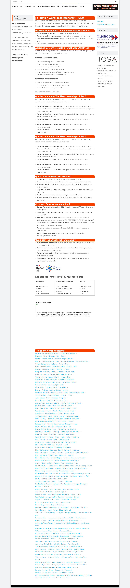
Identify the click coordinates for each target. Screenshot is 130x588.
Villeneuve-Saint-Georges (47, 568)
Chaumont (67, 419)
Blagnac (37, 390)
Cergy (64, 568)
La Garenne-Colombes (42, 534)
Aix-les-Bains (65, 461)
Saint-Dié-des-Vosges (47, 503)
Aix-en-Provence (45, 367)
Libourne (65, 390)
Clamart (44, 521)
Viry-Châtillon (75, 508)
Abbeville (70, 490)
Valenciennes (62, 430)
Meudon (51, 521)
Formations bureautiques (46, 6)
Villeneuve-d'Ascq (61, 427)
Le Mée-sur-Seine (53, 477)
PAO (58, 6)
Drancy (37, 552)
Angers (56, 417)
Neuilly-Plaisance (75, 547)
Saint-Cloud (71, 534)
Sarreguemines (59, 424)
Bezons (54, 573)
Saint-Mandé (69, 555)
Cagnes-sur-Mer (67, 359)
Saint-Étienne (44, 409)
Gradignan (38, 393)
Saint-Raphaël (39, 497)
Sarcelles (55, 578)
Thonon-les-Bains (47, 464)
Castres (41, 492)
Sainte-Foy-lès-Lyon (69, 458)
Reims (37, 419)
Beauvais (42, 440)
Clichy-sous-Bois (53, 542)
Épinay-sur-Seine (67, 550)
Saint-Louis (67, 450)
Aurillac (37, 375)
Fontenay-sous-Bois (64, 552)
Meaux (72, 471)
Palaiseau (38, 508)
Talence (50, 396)
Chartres (43, 385)
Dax (58, 406)
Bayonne (59, 445)
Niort (64, 490)
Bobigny (63, 544)
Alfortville (50, 555)
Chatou (54, 482)
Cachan (37, 560)
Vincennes (69, 563)
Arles (75, 367)
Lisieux (53, 372)
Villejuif (37, 565)
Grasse (63, 357)
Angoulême (45, 375)
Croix (78, 432)
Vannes (64, 422)
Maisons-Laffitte (83, 477)
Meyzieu (70, 456)
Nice (57, 362)
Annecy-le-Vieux (59, 464)
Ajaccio (62, 578)
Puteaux (37, 521)
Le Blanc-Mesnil (46, 552)
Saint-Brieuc (39, 380)
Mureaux (44, 479)
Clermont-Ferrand (45, 445)
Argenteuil (38, 578)
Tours (66, 401)
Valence (58, 383)
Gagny (55, 552)
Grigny (53, 505)
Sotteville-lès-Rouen (47, 469)
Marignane (38, 372)
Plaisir (65, 479)
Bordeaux (46, 393)
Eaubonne (89, 576)
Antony (37, 523)
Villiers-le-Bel (47, 578)
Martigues (45, 370)
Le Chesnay (68, 482)
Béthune (60, 443)
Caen (73, 372)
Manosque (51, 357)
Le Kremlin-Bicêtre (53, 557)
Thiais (53, 563)
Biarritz (66, 445)
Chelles (37, 471)
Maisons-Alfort (81, 565)
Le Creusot (81, 458)
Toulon (78, 495)
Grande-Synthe (65, 437)
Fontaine (63, 404)
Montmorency (71, 568)
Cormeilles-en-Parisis (42, 576)
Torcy (43, 471)
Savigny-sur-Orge (40, 518)
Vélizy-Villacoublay (55, 490)
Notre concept (17, 6)
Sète (47, 398)
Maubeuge (48, 432)
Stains (61, 547)
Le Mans (56, 461)
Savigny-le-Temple (41, 477)
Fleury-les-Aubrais (51, 414)
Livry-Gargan (62, 539)
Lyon (36, 456)
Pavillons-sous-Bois (77, 537)
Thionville (50, 424)
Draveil (48, 505)
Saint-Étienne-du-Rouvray (78, 466)
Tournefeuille (62, 388)
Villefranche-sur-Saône (56, 453)
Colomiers (48, 388)
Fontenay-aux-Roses (50, 529)
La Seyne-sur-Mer (51, 497)
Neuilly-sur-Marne (79, 550)
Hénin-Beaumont (64, 440)
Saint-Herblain (71, 409)
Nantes (66, 411)
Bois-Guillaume (64, 466)
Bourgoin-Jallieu (40, 406)
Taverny (70, 573)
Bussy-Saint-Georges (77, 474)
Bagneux (38, 537)
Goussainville (59, 571)
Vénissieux (44, 453)
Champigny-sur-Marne (59, 565)
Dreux (50, 385)
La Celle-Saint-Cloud (41, 490)
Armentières (52, 435)
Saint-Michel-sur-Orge (50, 508)
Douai (45, 435)
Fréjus (73, 495)
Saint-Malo (49, 401)
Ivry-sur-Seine (71, 565)
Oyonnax (38, 354)
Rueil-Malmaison (74, 521)
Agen (72, 414)
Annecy (37, 464)
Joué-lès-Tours (40, 404)
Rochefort (68, 375)
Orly (36, 568)
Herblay (45, 571)
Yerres (56, 510)
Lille (69, 427)
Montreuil (53, 539)
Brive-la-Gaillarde (53, 377)
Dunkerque (38, 435)
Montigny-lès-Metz (71, 424)
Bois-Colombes (81, 518)
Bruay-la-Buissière (70, 443)
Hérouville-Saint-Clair (63, 372)
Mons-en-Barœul (40, 430)
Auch (50, 390)
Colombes (38, 529)
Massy (50, 510)
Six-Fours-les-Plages (54, 495)
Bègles (53, 393)
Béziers (42, 398)
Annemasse (69, 464)
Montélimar (66, 383)
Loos (49, 430)
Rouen (90, 466)
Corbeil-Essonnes (40, 510)
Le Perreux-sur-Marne (67, 557)
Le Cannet (58, 359)
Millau (66, 364)
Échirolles (71, 404)
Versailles (38, 482)
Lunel (37, 401)
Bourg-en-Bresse (47, 354)
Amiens (77, 490)
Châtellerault (65, 500)
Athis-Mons (38, 513)
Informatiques (29, 6)
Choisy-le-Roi (59, 555)
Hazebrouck (39, 432)
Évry (42, 505)
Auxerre (62, 503)
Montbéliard (69, 380)
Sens (57, 503)
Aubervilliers (39, 544)
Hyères (63, 492)
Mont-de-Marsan (66, 406)
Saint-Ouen (51, 550)
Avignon (37, 500)
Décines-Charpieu (56, 458)
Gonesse (38, 573)
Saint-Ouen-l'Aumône (63, 576)
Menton (37, 362)
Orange (76, 497)
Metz (43, 424)
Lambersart (70, 435)
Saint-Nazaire (39, 414)
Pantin (66, 547)
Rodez (61, 364)
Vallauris (38, 359)
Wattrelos (51, 427)
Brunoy (37, 505)
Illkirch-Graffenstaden (42, 450)
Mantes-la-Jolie (58, 484)
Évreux (37, 385)
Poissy (59, 479)
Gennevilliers (55, 534)
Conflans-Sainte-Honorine (43, 484)
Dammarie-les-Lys (52, 471)
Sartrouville (52, 479)
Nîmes (37, 388)
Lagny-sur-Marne (68, 469)
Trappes (60, 482)
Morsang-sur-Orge (49, 513)
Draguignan (65, 495)
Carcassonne (45, 364)
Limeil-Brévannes (40, 555)
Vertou (61, 411)
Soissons (57, 354)
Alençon (49, 440)
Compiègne (75, 437)
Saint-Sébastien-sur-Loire (43, 411)
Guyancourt (46, 482)
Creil (36, 440)
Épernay (43, 419)
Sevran (37, 539)
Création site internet (70, 6)
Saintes (52, 375)
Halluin (54, 430)
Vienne (49, 406)
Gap (58, 357)
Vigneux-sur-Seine (63, 508)
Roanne (63, 409)
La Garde (57, 492)
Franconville (68, 571)
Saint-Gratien (63, 573)
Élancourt (47, 487)
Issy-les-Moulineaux (61, 521)
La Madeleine (72, 430)
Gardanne (46, 372)
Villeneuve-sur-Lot (40, 417)
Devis (82, 6)
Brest (61, 385)
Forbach (38, 424)
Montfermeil (53, 547)
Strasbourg (58, 448)
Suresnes (63, 531)
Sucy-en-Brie (61, 563)
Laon (63, 354)
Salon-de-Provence (58, 367)
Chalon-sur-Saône (47, 461)
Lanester (70, 422)
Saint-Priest (43, 456)
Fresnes (76, 555)
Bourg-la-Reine (47, 537)
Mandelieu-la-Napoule (67, 362)
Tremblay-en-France (41, 547)
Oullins (37, 453)
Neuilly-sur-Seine (62, 518)
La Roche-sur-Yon (47, 500)
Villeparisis (64, 477)
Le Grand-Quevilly (52, 466)
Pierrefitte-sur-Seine (74, 544)
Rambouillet (73, 477)
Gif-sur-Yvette (63, 510)
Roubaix (43, 427)
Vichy (45, 357)
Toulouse (45, 390)
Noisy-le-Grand (65, 542)
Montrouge (85, 529)
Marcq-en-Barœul (47, 437)
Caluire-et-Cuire (69, 453)
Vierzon (37, 377)
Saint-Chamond (54, 409)
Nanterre (63, 534)
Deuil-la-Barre (47, 573)
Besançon (38, 383)
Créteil (59, 568)
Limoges (73, 500)
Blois (36, 409)
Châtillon (71, 518)
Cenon (70, 396)
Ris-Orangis (60, 505)
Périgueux (54, 380)
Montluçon (38, 357)
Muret (55, 388)
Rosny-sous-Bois (40, 550)
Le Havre (58, 469)
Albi (36, 492)
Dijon (68, 377)
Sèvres (69, 531)
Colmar (60, 450)
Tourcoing (56, 432)
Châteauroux (59, 401)
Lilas (45, 542)
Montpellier (62, 398)
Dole (54, 406)
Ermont (51, 571)
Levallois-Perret (60, 523)
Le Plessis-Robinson (47, 523)
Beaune (63, 377)
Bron (36, 458)
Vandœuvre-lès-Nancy (47, 422)
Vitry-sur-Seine (45, 565)
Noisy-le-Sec (48, 544)
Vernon (74, 383)
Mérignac (63, 396)
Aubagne (38, 370)
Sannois (52, 576)
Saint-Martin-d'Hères (52, 404)
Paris (76, 464)
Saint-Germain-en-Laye (71, 484)
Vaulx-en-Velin (53, 456)
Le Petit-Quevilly (40, 466)
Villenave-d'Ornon (40, 396)
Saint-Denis (38, 542)
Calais (42, 443)
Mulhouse (76, 450)
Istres (37, 367)
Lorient (58, 422)
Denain (57, 437)
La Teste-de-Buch (62, 393)
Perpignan (50, 448)
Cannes (50, 359)
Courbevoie (77, 529)
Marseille (69, 367)
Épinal (37, 503)
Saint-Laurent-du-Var (48, 362)
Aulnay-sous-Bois (72, 539)
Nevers (37, 427)
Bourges (44, 377)
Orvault (55, 411)
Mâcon (37, 461)
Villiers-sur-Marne (40, 557)
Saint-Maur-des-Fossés (42, 563)
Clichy (50, 531)
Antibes (44, 359)
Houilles (37, 479)
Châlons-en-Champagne (55, 419)
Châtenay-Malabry (41, 531)
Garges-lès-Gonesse (77, 576)
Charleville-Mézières (82, 362)
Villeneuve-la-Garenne (65, 529)
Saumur (62, 417)
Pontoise (38, 571)
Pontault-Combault (52, 474)
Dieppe (37, 469)
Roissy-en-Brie (64, 471)
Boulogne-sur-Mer (51, 443)
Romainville (74, 542)
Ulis (70, 510)
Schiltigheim (67, 448)
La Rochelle (60, 375)
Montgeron (60, 513)
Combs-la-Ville (39, 474)
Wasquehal (61, 435)
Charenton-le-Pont (80, 563)
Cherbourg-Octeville (72, 417)
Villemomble (45, 539)
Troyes (37, 364)
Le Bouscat (57, 390)
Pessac (56, 396)
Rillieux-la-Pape (44, 458)
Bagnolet (56, 537)
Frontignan (54, 398)
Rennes (42, 401)
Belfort (69, 503)
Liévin (55, 440)
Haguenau (53, 450)
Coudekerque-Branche (68, 432)
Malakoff (79, 534)
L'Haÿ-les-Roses (77, 552)
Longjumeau (51, 518)
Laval (37, 422)
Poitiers (57, 500)
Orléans (60, 414)
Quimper (55, 385)
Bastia (68, 578)
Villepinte (57, 544)
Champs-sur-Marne (81, 469)
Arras (37, 443)
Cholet (50, 417)
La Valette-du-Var (40, 495)
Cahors (66, 414)
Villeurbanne (63, 456)
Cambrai (38, 437)
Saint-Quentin (71, 354)
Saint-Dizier (75, 419)
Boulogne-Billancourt (73, 523)
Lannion (46, 380)
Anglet (37, 448)
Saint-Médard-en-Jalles (76, 393)
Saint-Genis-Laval (81, 453)
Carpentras (68, 497)
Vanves (56, 531)
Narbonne (54, 364)
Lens (36, 445)
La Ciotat (67, 370)
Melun (88, 474)
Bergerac (61, 380)
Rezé (72, 411)
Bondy (58, 550)
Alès (42, 388)
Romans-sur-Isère (49, 383)
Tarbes (43, 448)
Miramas (59, 370)
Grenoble (78, 404)
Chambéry (74, 461)
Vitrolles (52, 370)
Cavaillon (61, 497)
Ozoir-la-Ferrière (64, 474)
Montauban (49, 492)
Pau (53, 445)
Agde (37, 398)
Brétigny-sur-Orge (70, 513)
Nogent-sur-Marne (81, 557)
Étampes (83, 508)
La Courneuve (64, 537)
